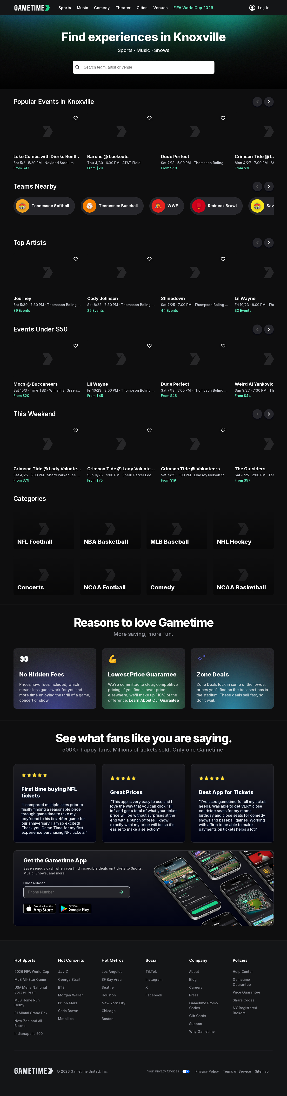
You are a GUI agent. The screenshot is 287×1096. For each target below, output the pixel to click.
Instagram (154, 979)
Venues (160, 7)
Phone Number (34, 883)
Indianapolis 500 (28, 1034)
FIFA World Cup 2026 (193, 7)
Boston (107, 1019)
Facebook (154, 995)
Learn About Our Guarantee (154, 700)
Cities (142, 7)
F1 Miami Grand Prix (30, 1013)
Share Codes (243, 1000)
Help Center (243, 971)
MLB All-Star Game (30, 979)
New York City (113, 1003)
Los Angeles (112, 971)
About (194, 971)
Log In (259, 7)
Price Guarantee (246, 992)
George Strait (69, 979)
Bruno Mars (67, 1003)
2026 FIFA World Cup (31, 971)
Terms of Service (237, 1071)
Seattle (108, 987)
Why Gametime (202, 1031)
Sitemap (262, 1071)
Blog (193, 979)
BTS (61, 987)
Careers (195, 987)
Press (194, 995)
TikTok (151, 971)
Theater (123, 7)
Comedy (102, 7)
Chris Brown (68, 1011)
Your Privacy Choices (163, 1071)
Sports (65, 7)
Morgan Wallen (71, 995)
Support (195, 1024)
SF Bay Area (112, 979)
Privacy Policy (207, 1071)
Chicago (109, 1011)
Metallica (66, 1019)
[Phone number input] (70, 892)
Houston (109, 995)
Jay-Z (63, 971)
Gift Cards (197, 1016)
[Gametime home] (35, 8)
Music (82, 7)
